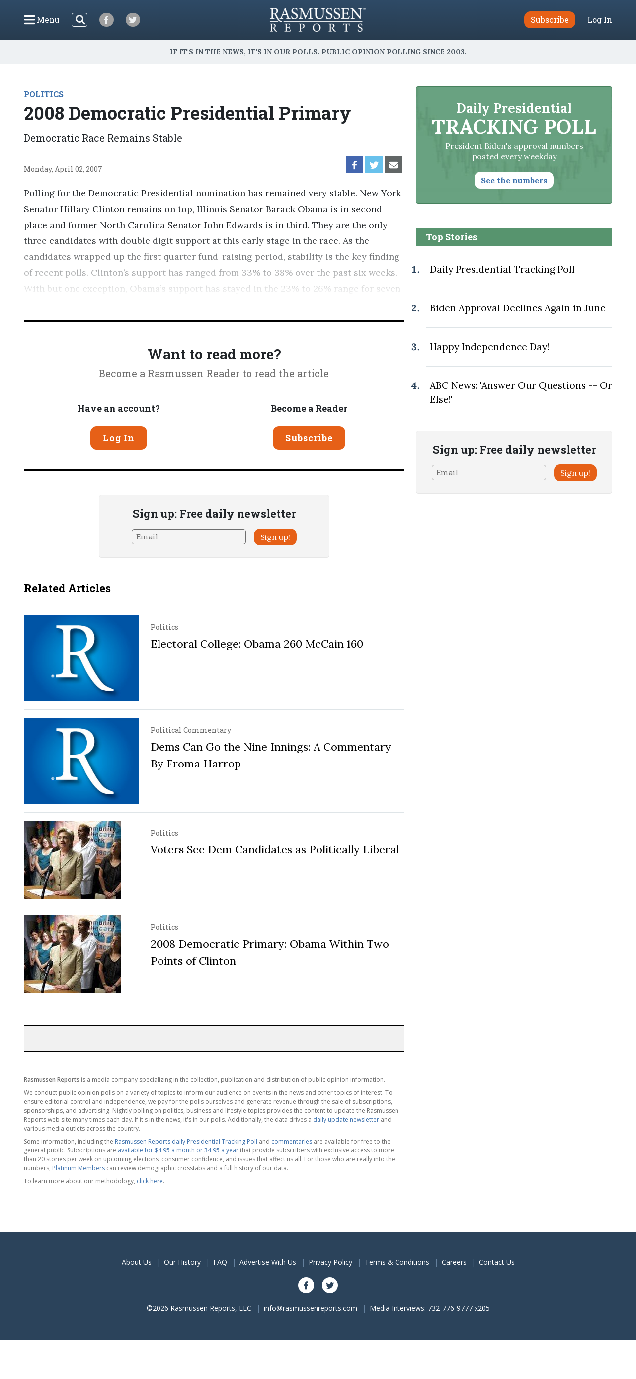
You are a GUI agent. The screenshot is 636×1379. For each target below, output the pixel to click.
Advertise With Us (267, 1262)
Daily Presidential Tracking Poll (502, 269)
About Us (137, 1262)
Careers (454, 1262)
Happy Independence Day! (489, 347)
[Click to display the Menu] (42, 20)
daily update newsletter (346, 1119)
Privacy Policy (330, 1262)
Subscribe (309, 438)
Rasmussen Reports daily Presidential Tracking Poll (186, 1141)
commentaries (291, 1141)
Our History (182, 1262)
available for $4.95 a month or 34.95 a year (178, 1150)
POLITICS (44, 94)
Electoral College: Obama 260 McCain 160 (257, 644)
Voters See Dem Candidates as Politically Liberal (275, 849)
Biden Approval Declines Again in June (518, 308)
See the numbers (514, 180)
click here (150, 1181)
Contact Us (497, 1262)
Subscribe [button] (550, 19)
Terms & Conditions (397, 1262)
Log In (599, 20)
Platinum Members (78, 1168)
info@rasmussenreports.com (310, 1308)
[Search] (79, 20)
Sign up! (275, 537)
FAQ (220, 1262)
